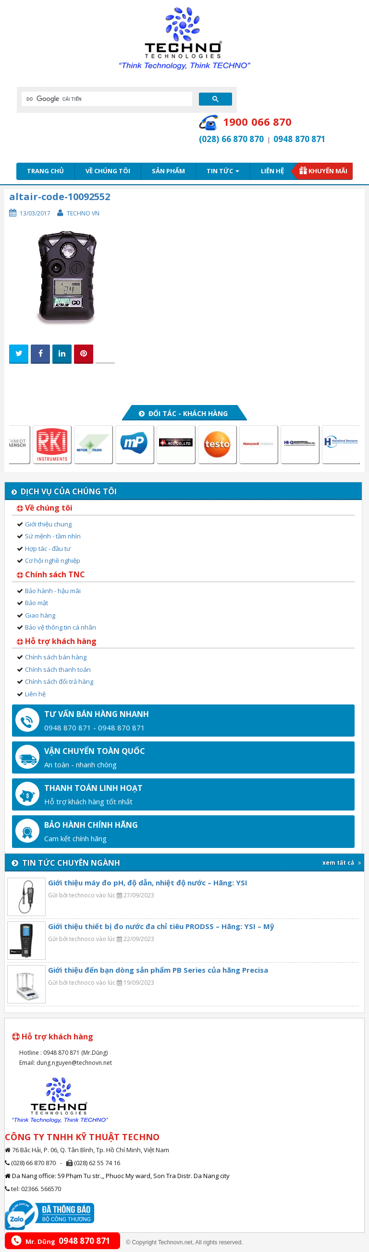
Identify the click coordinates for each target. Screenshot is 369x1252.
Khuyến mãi (327, 171)
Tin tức (223, 171)
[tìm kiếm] (105, 99)
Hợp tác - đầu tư (48, 548)
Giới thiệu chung (48, 524)
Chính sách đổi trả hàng (59, 681)
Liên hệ (272, 171)
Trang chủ (45, 171)
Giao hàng (40, 615)
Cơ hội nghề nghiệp (52, 560)
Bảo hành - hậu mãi (53, 590)
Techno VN (83, 213)
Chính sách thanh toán (58, 669)
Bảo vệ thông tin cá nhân (60, 627)
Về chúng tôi (108, 171)
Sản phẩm (168, 171)
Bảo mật (36, 602)
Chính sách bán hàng (55, 657)
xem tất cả (341, 863)
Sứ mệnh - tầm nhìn (53, 536)
